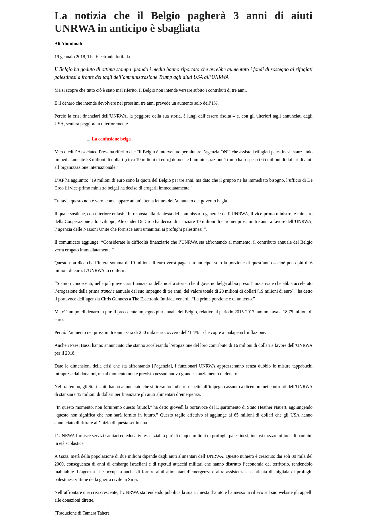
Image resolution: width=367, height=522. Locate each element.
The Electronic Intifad (107, 56)
